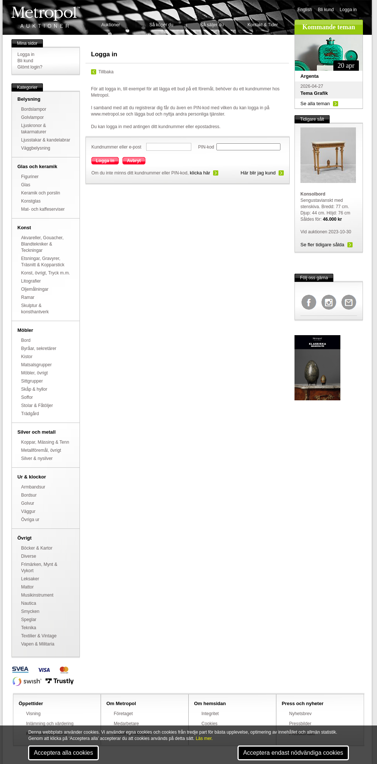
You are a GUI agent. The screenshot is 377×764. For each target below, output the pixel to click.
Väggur (28, 511)
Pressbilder (300, 723)
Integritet (210, 713)
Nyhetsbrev (300, 713)
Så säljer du (211, 24)
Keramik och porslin (40, 193)
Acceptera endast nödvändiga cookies (293, 753)
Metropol (45, 17)
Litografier (31, 281)
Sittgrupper (32, 381)
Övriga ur (30, 519)
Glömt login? (29, 67)
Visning (33, 713)
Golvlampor (32, 117)
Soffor (27, 397)
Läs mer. (204, 738)
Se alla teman (315, 103)
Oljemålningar (34, 289)
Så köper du (161, 24)
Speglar (28, 619)
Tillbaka (106, 71)
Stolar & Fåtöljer (37, 405)
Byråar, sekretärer (38, 348)
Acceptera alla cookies (63, 753)
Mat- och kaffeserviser (43, 209)
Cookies (210, 723)
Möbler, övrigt (34, 373)
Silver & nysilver (37, 458)
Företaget (123, 713)
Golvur (27, 503)
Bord (25, 340)
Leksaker (30, 578)
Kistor (27, 356)
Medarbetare (126, 723)
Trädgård (30, 413)
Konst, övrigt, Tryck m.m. (45, 273)
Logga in (348, 9)
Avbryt (134, 160)
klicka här (200, 173)
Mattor (27, 587)
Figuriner (29, 176)
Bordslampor (33, 109)
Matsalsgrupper (36, 364)
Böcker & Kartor (37, 548)
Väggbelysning (35, 148)
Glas (25, 184)
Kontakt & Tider (263, 24)
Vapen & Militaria (37, 644)
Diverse (28, 556)
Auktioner (110, 24)
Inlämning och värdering (50, 723)
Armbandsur (33, 487)
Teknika (28, 627)
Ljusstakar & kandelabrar (45, 140)
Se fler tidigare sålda (322, 244)
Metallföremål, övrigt (41, 450)
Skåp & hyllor (34, 389)
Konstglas (31, 201)
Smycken (30, 611)
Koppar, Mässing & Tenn (45, 442)
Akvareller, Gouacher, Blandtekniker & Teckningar (42, 244)
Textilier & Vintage (39, 635)
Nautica (28, 603)
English (304, 9)
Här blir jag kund (258, 173)
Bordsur (29, 495)
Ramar (27, 297)
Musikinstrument (37, 595)
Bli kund (326, 9)
